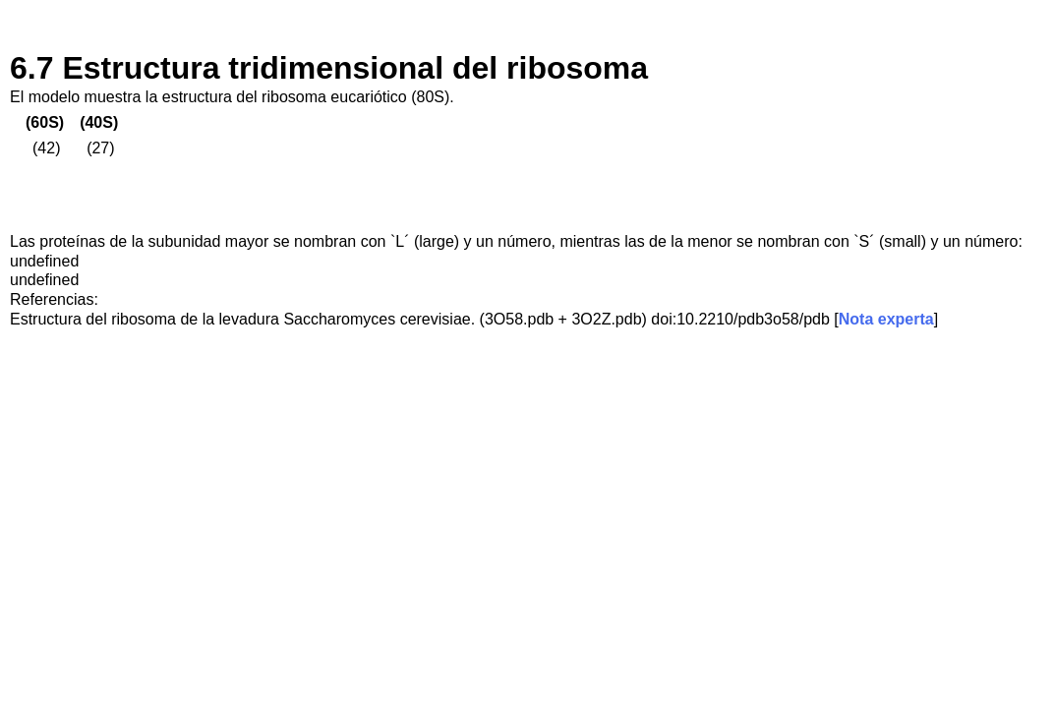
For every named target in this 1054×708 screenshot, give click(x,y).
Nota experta (886, 319)
